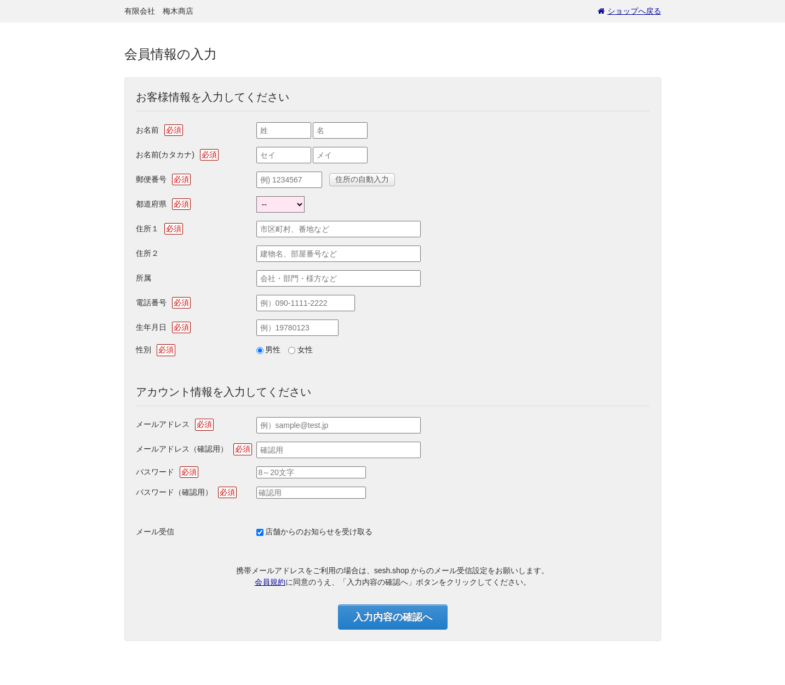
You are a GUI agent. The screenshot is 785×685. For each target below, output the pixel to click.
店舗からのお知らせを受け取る (319, 531)
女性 (305, 349)
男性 (272, 349)
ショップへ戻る (629, 11)
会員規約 (270, 582)
